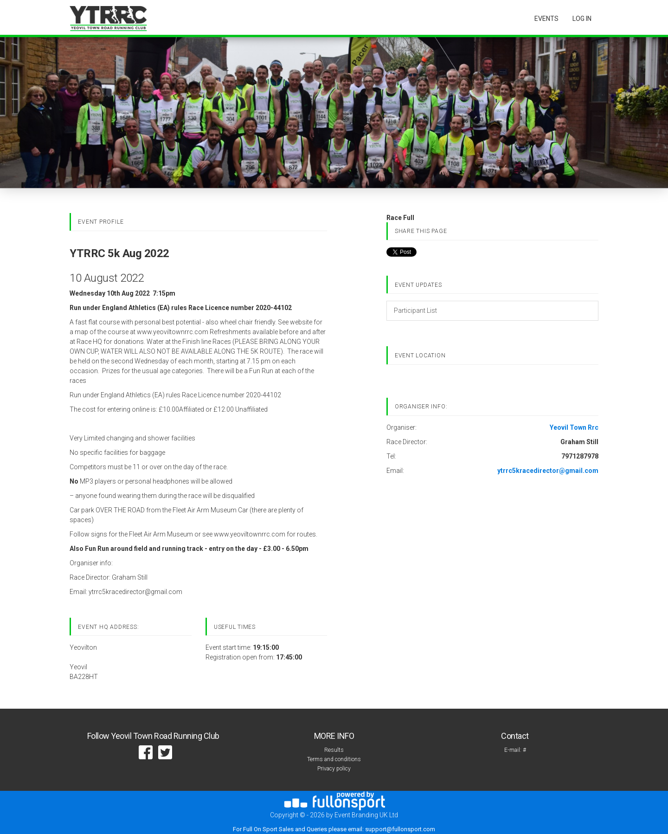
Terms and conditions (334, 759)
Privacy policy (334, 768)
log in (581, 18)
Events (546, 18)
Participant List (415, 310)
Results (334, 750)
